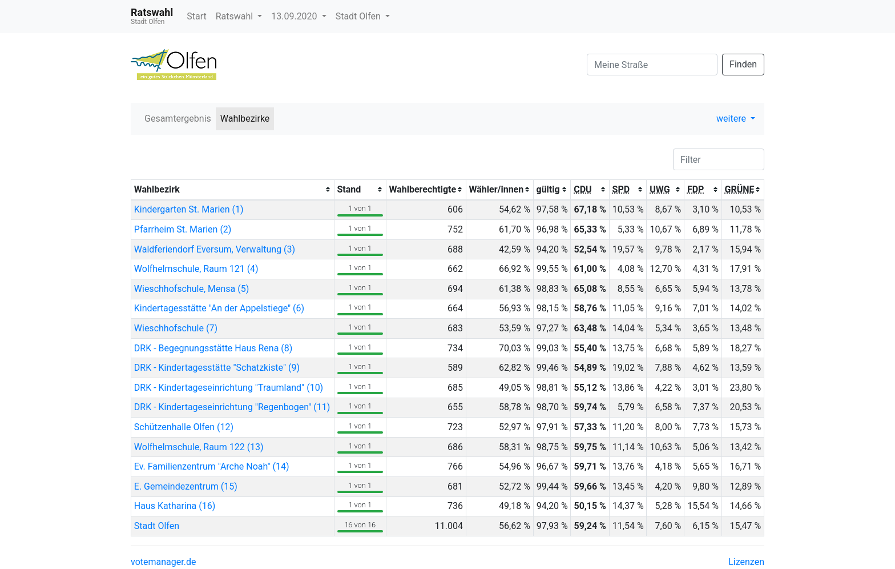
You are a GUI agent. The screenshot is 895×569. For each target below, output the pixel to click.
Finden (743, 64)
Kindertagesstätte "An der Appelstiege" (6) (219, 308)
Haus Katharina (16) (175, 505)
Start (196, 16)
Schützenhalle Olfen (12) (183, 427)
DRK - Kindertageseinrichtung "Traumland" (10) (228, 387)
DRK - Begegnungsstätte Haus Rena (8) (213, 348)
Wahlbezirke (245, 118)
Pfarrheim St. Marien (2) (183, 229)
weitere (732, 118)
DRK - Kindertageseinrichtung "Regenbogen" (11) (232, 407)
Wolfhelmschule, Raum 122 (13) (199, 447)
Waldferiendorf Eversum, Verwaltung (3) (214, 249)
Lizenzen (746, 561)
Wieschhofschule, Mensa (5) (191, 288)
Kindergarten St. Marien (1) (189, 209)
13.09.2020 (295, 16)
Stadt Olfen (359, 16)
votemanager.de (163, 561)
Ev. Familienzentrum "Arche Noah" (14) (211, 466)
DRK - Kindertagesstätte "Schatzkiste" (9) (217, 367)
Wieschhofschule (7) (175, 328)
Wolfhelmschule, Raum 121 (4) (196, 268)
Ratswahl (235, 16)
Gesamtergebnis (177, 118)
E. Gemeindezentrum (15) (185, 486)
